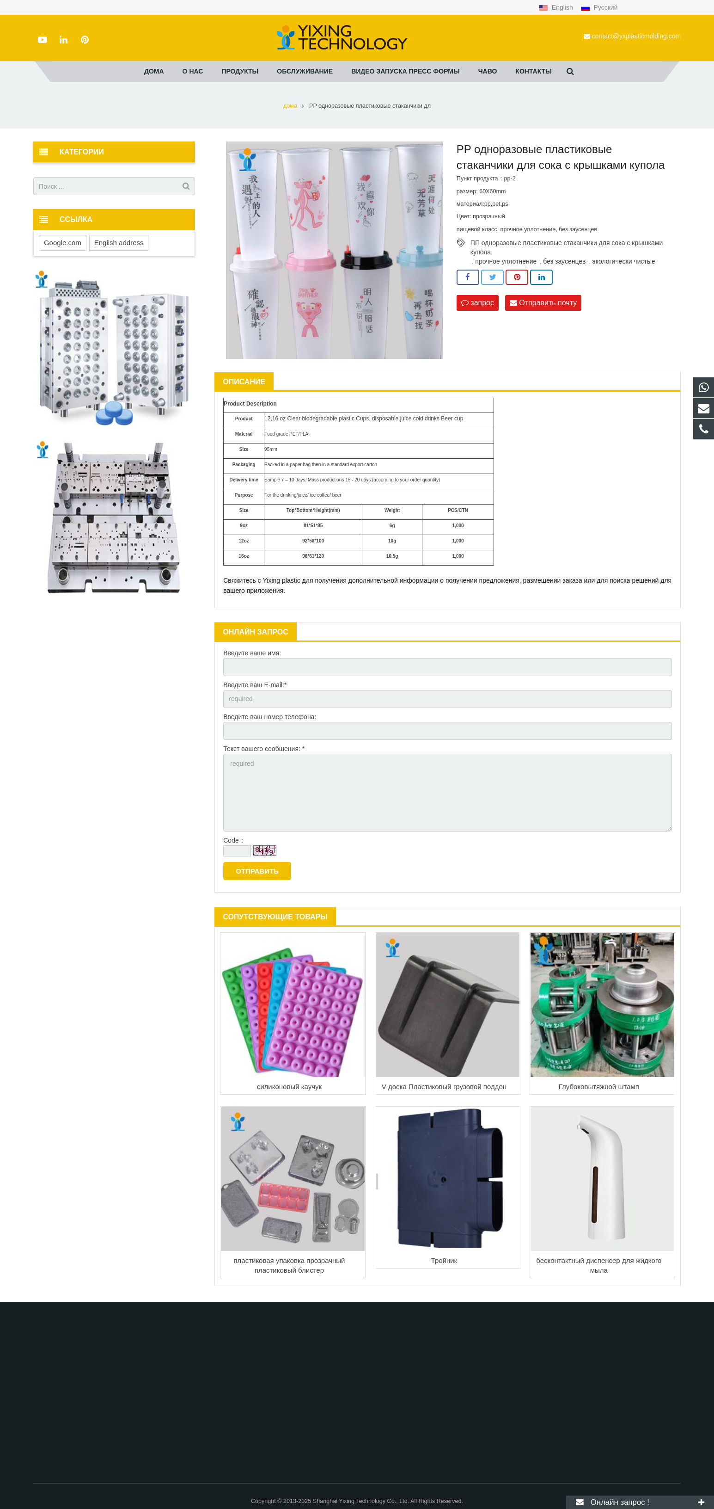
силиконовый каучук (289, 1086)
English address (119, 242)
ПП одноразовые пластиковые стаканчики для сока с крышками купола (566, 243)
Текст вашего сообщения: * (264, 748)
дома (290, 106)
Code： (234, 840)
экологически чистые (623, 261)
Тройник (444, 1260)
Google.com (62, 242)
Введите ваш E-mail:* (255, 685)
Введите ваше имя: (252, 653)
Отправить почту (543, 303)
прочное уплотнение (506, 261)
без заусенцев (564, 261)
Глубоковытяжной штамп (599, 1086)
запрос (477, 303)
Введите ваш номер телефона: (269, 717)
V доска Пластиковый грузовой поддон (444, 1086)
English (556, 7)
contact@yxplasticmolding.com (636, 36)
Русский (599, 7)
